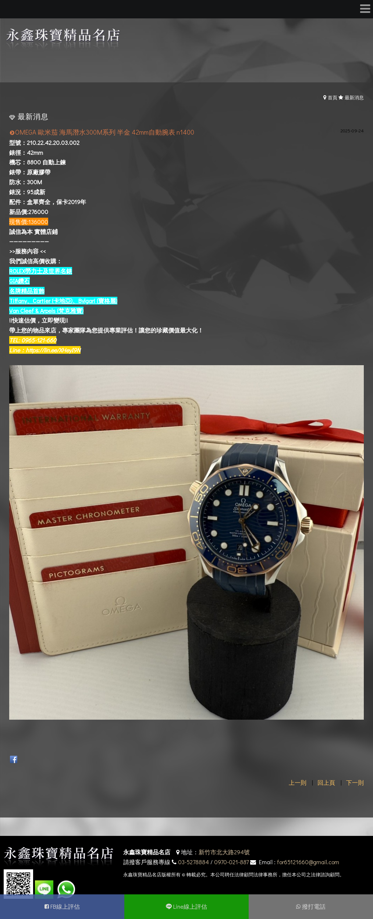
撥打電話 (314, 906)
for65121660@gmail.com (308, 862)
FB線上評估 (65, 906)
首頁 (332, 97)
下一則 (355, 782)
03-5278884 (193, 862)
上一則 (297, 782)
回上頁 (326, 782)
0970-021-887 (231, 862)
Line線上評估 (190, 906)
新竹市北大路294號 (224, 852)
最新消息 (354, 97)
